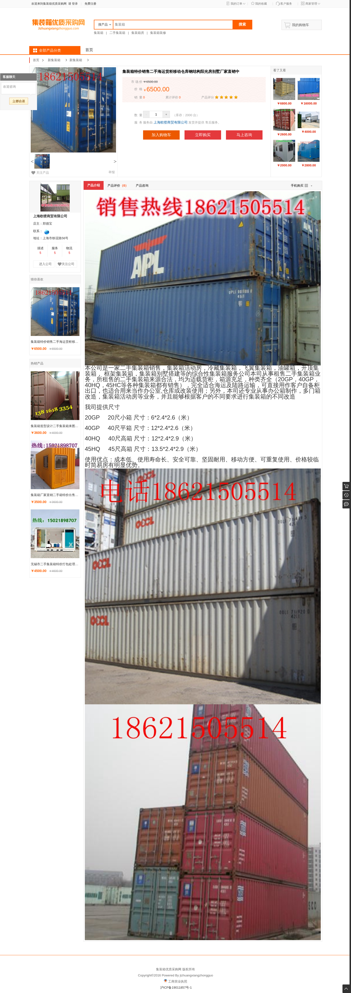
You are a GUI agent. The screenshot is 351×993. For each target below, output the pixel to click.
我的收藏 (261, 3)
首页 (89, 50)
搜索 (242, 24)
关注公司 (68, 264)
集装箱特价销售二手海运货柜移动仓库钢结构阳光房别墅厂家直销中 (56, 342)
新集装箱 (54, 60)
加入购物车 (161, 135)
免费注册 (90, 3)
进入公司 (45, 264)
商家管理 (311, 3)
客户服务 (286, 3)
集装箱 (98, 33)
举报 (111, 172)
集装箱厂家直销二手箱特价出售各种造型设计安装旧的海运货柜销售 (56, 495)
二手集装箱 (117, 33)
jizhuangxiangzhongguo (196, 975)
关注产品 (42, 172)
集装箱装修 (158, 33)
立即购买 (203, 135)
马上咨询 (244, 135)
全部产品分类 (50, 50)
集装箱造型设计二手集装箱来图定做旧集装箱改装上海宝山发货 (56, 426)
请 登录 (72, 3)
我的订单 (236, 3)
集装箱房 (137, 33)
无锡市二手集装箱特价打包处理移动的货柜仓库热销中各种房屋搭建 (56, 564)
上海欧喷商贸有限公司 (171, 122)
